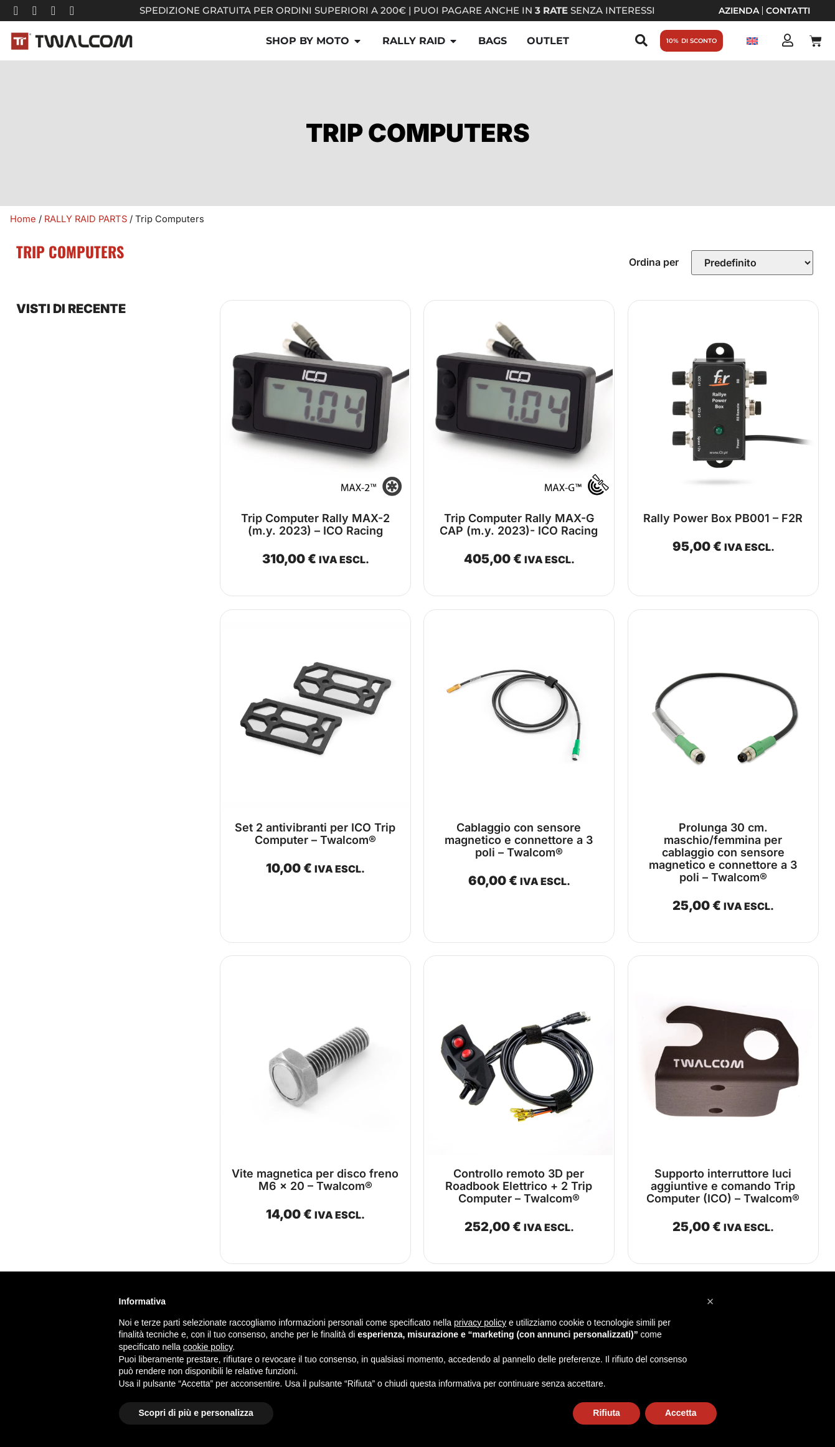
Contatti (788, 10)
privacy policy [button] (480, 1323)
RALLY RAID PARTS (85, 219)
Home (23, 219)
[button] (710, 1301)
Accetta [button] (681, 1413)
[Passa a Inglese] (752, 40)
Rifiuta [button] (606, 1413)
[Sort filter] (752, 262)
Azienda (739, 10)
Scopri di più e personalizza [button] (196, 1413)
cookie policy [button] (207, 1347)
